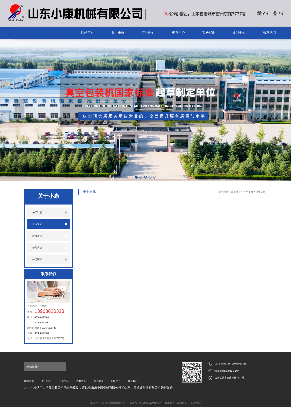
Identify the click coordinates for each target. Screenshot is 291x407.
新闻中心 (115, 381)
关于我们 (46, 381)
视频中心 (81, 381)
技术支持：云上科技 (176, 402)
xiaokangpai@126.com (226, 371)
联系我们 (133, 381)
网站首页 (29, 381)
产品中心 (64, 381)
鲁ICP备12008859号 (150, 402)
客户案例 (98, 381)
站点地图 (196, 402)
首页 (238, 191)
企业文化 (260, 191)
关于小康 (248, 191)
